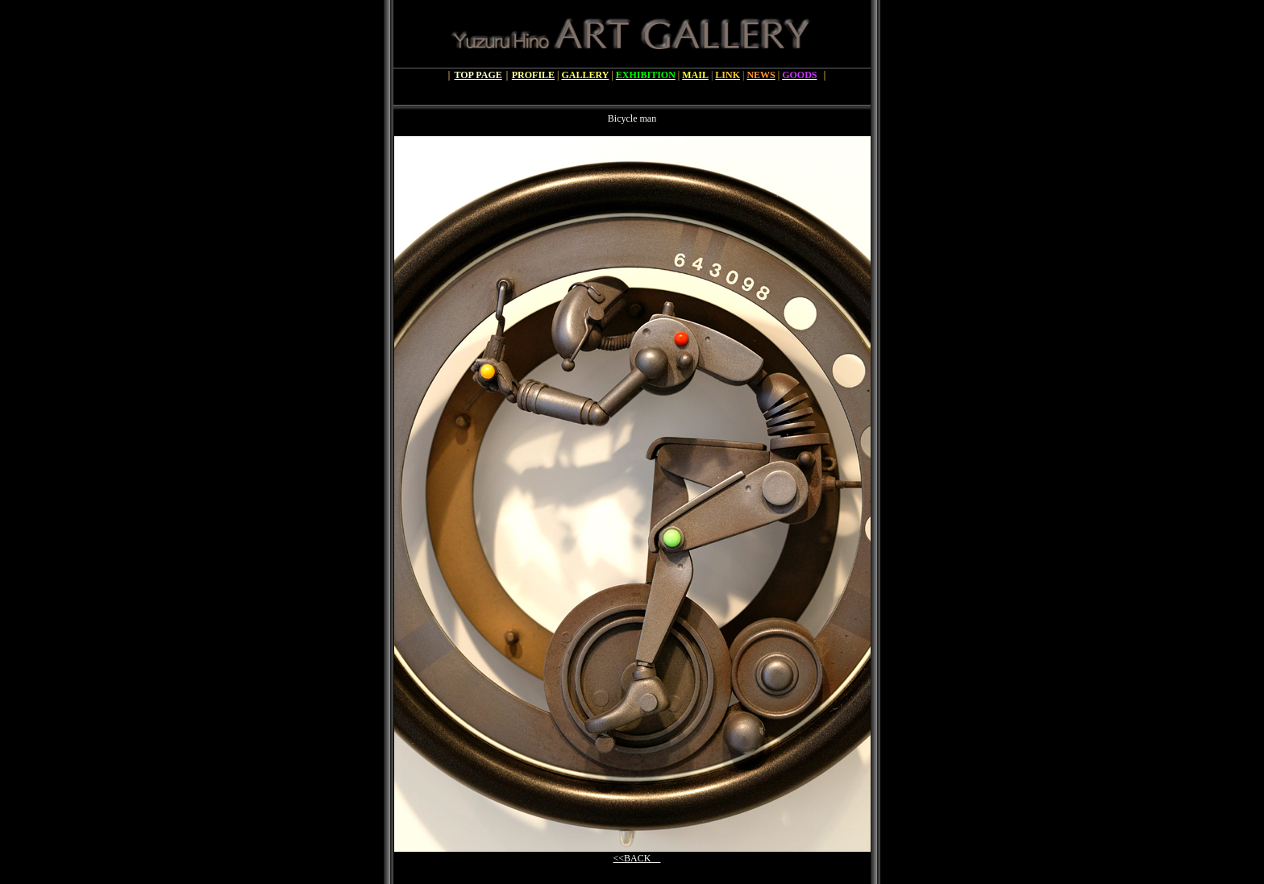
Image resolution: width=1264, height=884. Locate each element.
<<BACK (637, 858)
